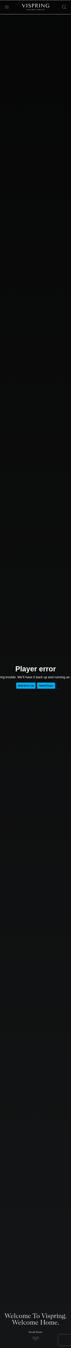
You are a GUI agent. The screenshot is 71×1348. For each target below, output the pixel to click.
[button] (35, 1337)
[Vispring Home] (35, 7)
